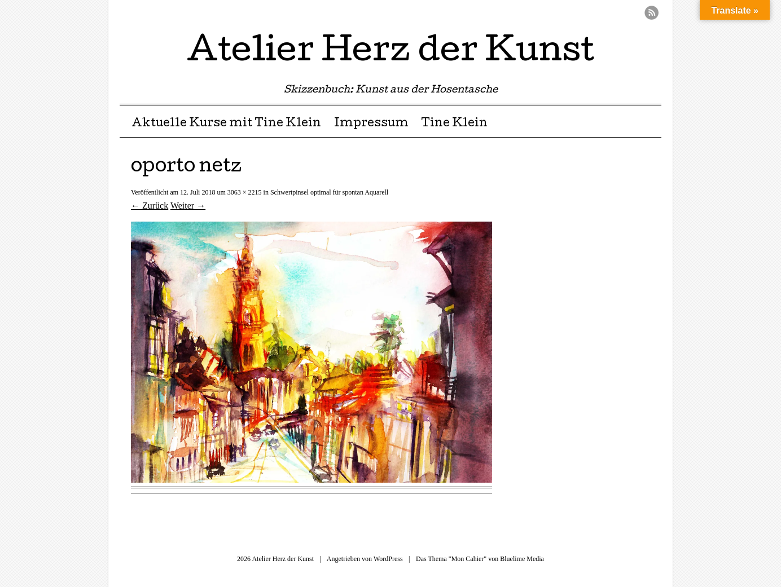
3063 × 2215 (244, 192)
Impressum (371, 124)
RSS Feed (651, 13)
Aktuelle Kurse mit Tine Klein (226, 124)
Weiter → (187, 205)
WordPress (388, 559)
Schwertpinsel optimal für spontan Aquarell (329, 192)
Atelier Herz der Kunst (390, 53)
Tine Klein (454, 124)
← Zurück (149, 205)
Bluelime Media (522, 559)
